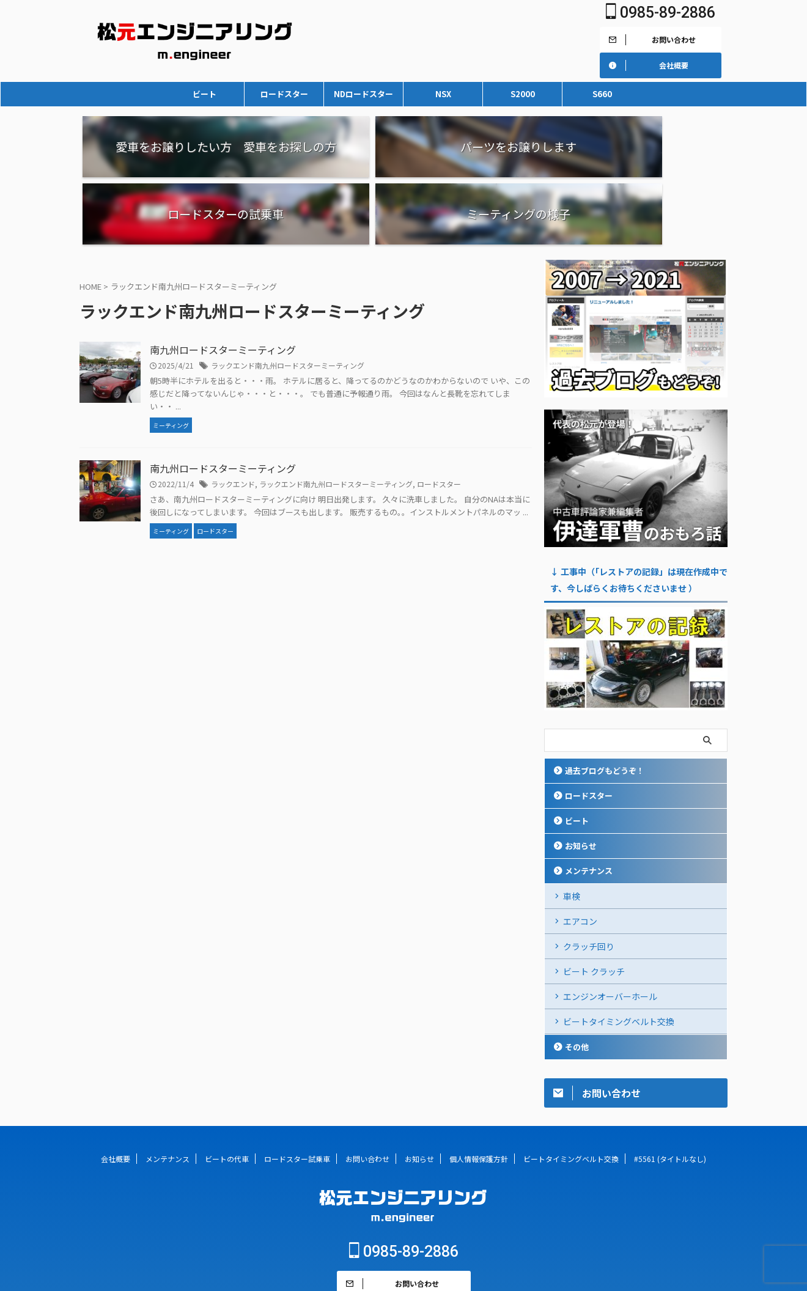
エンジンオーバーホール (610, 929)
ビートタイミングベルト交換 (618, 954)
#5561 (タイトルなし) (670, 1091)
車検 (571, 829)
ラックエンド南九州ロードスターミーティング (287, 298)
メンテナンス (589, 803)
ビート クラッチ (594, 904)
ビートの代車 (227, 1091)
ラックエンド (233, 416)
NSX (443, 94)
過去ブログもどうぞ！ (604, 703)
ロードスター (284, 94)
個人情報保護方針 (478, 1091)
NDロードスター (363, 94)
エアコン (580, 854)
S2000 (522, 94)
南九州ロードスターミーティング (223, 282)
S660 (602, 94)
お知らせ (581, 778)
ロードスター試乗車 (297, 1091)
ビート (204, 94)
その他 (577, 979)
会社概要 (115, 1091)
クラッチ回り (588, 879)
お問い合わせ (367, 1091)
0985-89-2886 (660, 12)
